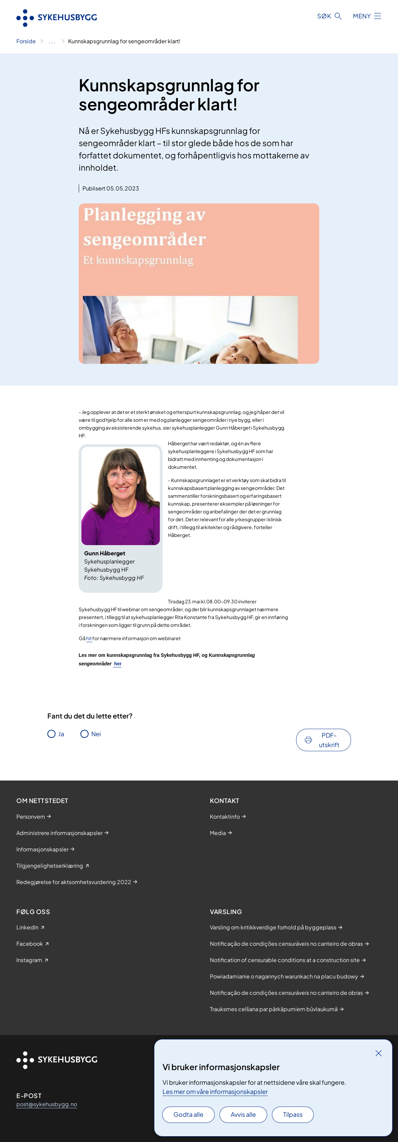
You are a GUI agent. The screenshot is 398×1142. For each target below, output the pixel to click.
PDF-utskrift (329, 740)
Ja (61, 734)
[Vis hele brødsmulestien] (52, 41)
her (117, 663)
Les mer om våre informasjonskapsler (215, 1091)
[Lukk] (378, 1053)
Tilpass (293, 1114)
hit (89, 638)
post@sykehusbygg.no (46, 1104)
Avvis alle (243, 1114)
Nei (96, 734)
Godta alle (188, 1114)
